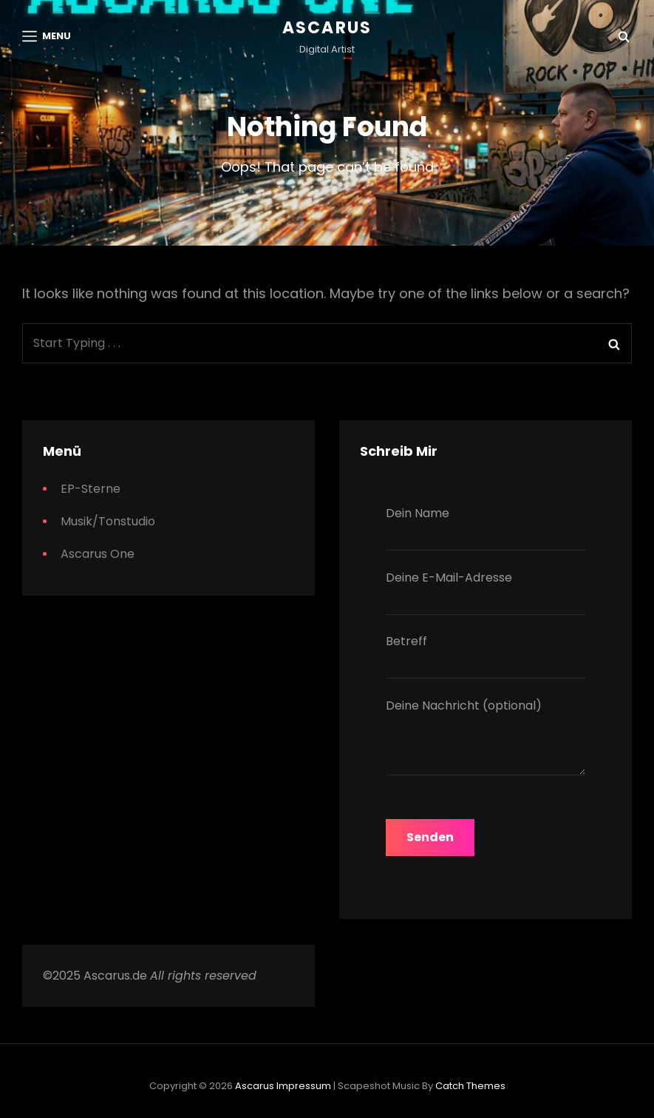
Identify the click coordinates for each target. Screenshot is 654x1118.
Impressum (303, 1086)
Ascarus (327, 27)
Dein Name (485, 527)
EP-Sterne (90, 488)
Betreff (485, 655)
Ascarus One (97, 553)
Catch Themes (470, 1086)
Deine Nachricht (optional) (485, 739)
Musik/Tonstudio (108, 521)
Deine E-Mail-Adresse (485, 592)
